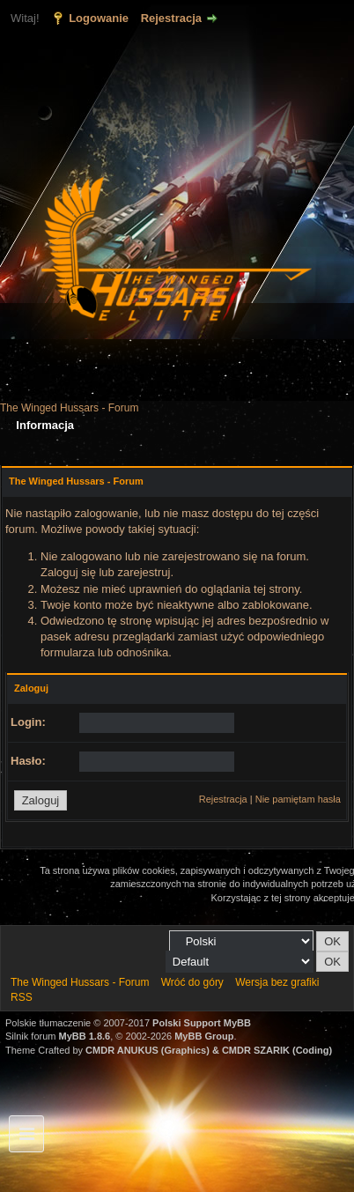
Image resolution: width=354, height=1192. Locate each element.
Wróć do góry (192, 982)
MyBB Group (203, 1036)
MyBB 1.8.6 (85, 1036)
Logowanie (99, 18)
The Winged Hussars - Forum (69, 408)
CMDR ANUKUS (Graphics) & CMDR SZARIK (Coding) (208, 1050)
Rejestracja (171, 18)
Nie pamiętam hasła (298, 799)
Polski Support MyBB (201, 1023)
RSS (22, 997)
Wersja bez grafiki (277, 982)
